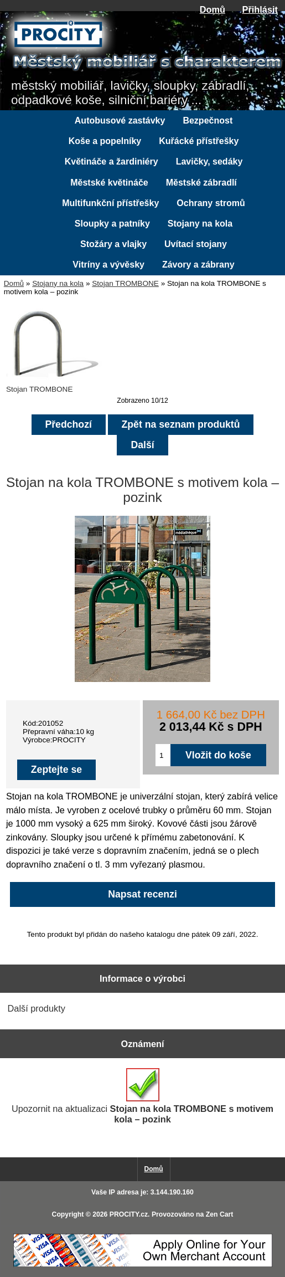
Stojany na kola (58, 283)
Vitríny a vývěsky (108, 264)
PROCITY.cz (129, 1214)
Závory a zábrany (198, 264)
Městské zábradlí (201, 182)
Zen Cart (220, 1214)
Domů (212, 9)
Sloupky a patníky (112, 223)
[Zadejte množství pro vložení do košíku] (163, 755)
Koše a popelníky (105, 141)
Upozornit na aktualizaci (142, 1096)
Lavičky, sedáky (209, 161)
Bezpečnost (207, 120)
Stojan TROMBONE (125, 283)
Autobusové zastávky (120, 120)
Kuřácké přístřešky (199, 141)
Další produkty (36, 1008)
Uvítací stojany (195, 244)
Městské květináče (109, 182)
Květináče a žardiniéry (111, 161)
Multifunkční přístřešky (110, 203)
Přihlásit (260, 9)
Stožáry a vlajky (113, 244)
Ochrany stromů (211, 203)
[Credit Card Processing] (142, 1264)
